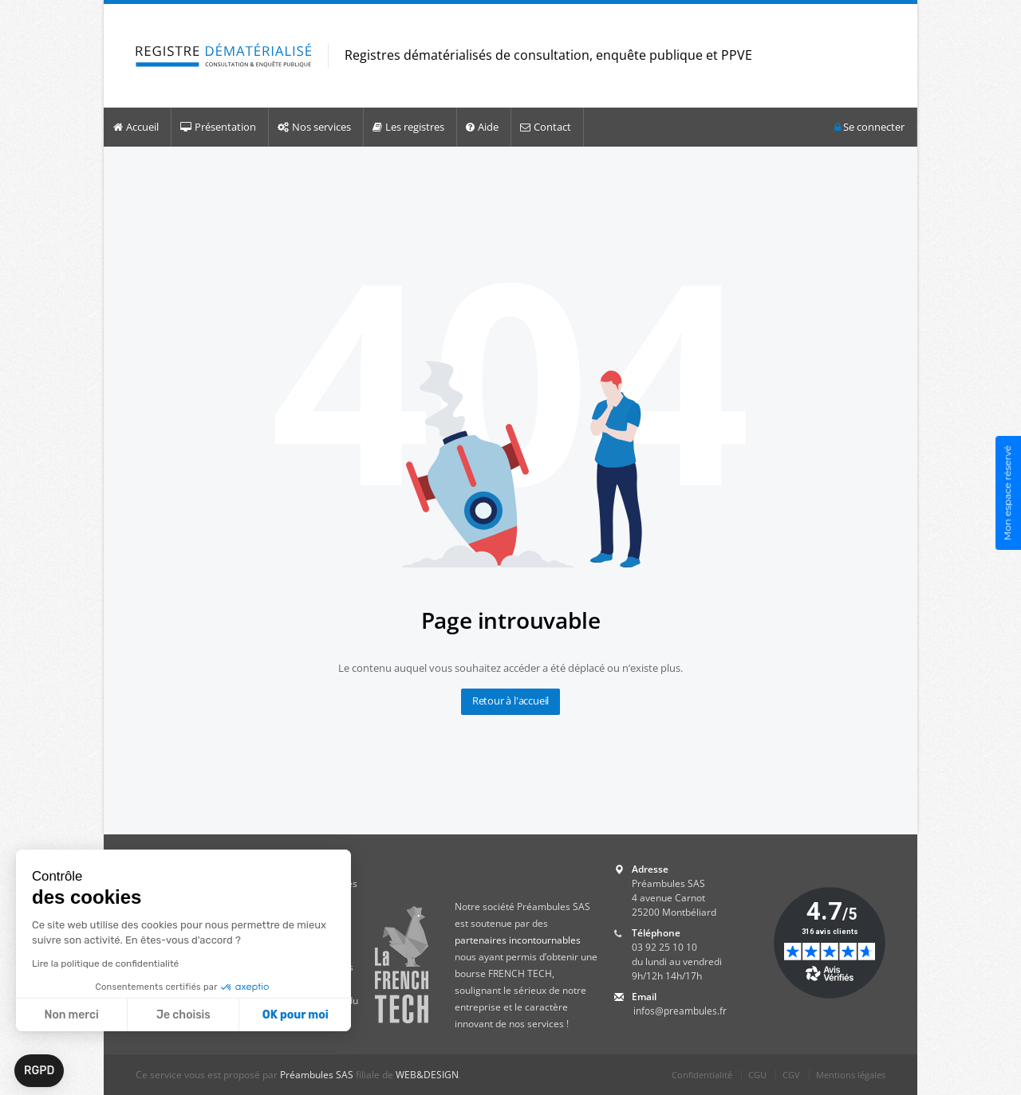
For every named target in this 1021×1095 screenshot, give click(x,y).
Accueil (136, 127)
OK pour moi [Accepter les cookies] (295, 1015)
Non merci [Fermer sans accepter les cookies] (71, 1015)
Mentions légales (850, 1075)
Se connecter (869, 127)
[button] (39, 1071)
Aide (482, 127)
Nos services (314, 127)
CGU (757, 1075)
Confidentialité (702, 1075)
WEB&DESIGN (427, 1074)
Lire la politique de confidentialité (105, 963)
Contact (545, 127)
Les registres (408, 127)
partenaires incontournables (518, 940)
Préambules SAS (316, 1074)
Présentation (218, 127)
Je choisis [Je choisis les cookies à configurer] (183, 1015)
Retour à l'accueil (510, 700)
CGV (791, 1075)
